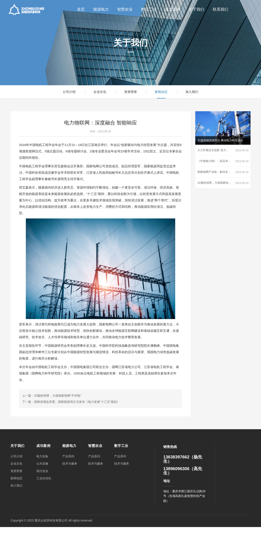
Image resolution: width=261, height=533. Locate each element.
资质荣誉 (130, 92)
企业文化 (99, 92)
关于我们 (196, 9)
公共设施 (42, 464)
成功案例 (172, 9)
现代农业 (42, 471)
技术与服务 (69, 464)
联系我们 (220, 9)
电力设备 (42, 457)
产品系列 (68, 457)
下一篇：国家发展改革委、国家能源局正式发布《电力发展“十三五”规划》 (71, 420)
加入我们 (193, 92)
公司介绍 (67, 92)
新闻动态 (162, 92)
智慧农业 (125, 9)
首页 (81, 9)
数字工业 (148, 9)
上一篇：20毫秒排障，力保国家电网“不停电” (51, 414)
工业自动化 (43, 479)
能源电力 (101, 9)
